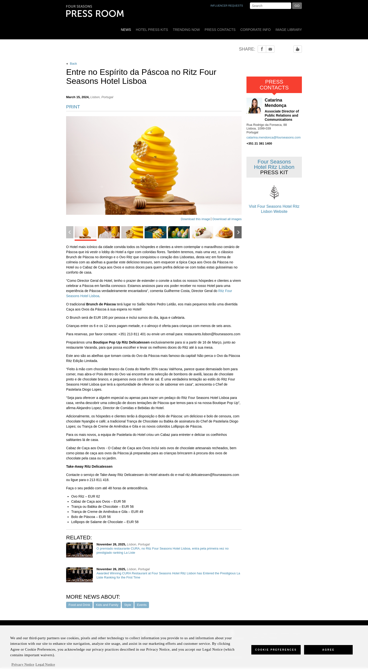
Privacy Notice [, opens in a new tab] (22, 667)
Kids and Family (107, 605)
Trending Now (186, 30)
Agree (328, 652)
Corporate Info (255, 30)
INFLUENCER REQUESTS (226, 5)
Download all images (227, 219)
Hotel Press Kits (152, 30)
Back (71, 63)
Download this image (195, 219)
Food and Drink (79, 605)
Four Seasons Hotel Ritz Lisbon (274, 167)
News (126, 30)
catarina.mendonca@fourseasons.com (273, 137)
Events (142, 605)
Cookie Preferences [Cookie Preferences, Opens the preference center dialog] (276, 652)
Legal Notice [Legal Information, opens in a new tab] (45, 667)
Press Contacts (220, 30)
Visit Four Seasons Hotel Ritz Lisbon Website (274, 198)
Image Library (288, 30)
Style (127, 605)
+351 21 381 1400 (259, 143)
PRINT (73, 106)
